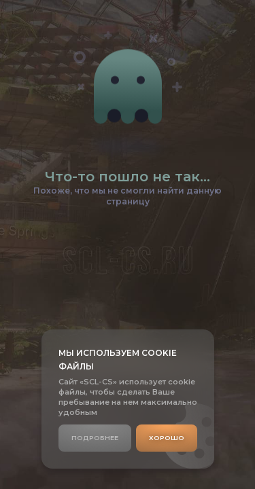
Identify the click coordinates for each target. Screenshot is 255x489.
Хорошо (166, 437)
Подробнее (94, 437)
